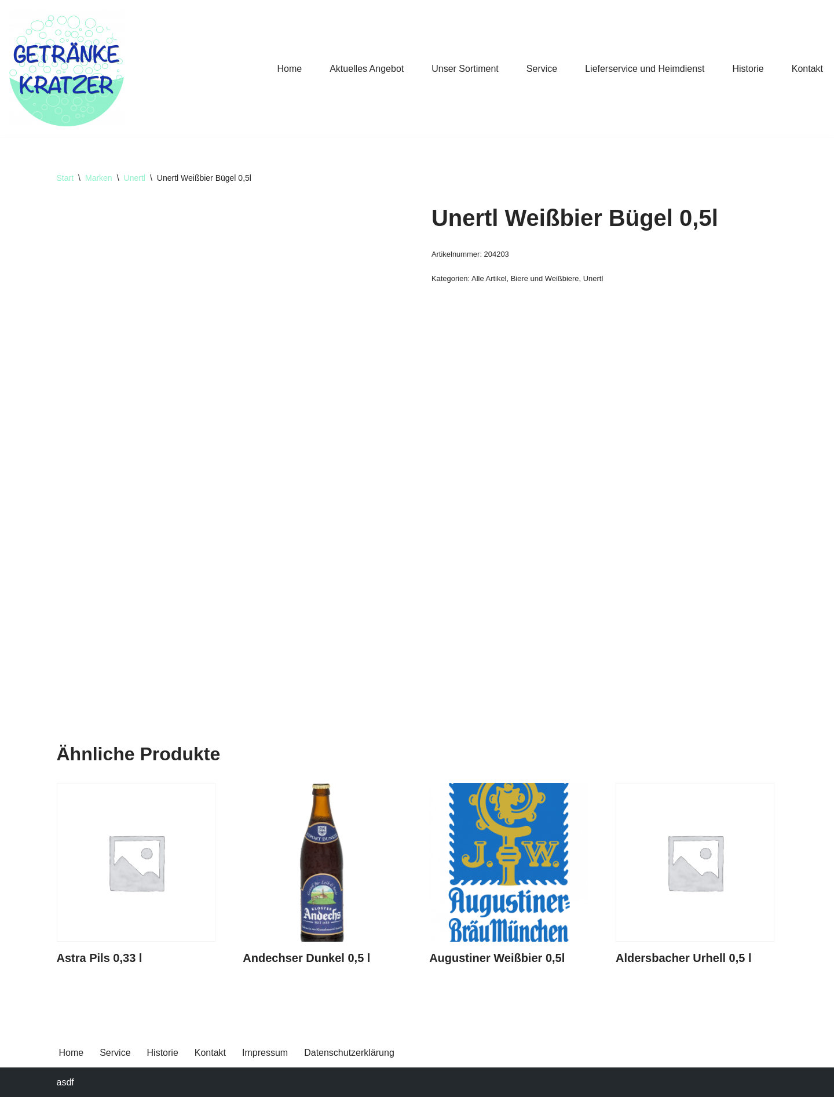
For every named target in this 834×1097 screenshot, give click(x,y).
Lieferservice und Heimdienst (644, 69)
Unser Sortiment (465, 69)
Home (289, 69)
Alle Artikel (488, 278)
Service (541, 69)
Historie (748, 69)
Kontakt (807, 69)
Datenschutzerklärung (349, 1053)
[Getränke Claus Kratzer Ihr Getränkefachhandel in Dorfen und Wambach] (67, 68)
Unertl (134, 178)
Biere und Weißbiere (545, 278)
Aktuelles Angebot (367, 69)
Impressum (265, 1053)
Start (65, 178)
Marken (98, 178)
